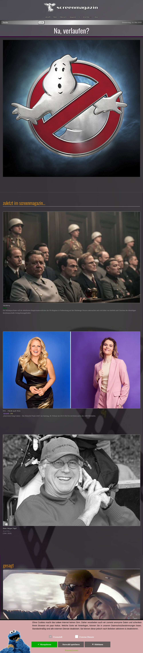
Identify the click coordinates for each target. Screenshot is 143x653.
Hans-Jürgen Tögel (9, 528)
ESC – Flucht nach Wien (11, 411)
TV (11, 413)
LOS (41, 22)
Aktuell (6, 413)
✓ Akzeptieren (44, 644)
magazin (73, 17)
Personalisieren (71, 650)
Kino (5, 308)
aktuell (47, 17)
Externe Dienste (84, 636)
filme (55, 17)
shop (96, 17)
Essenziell (55, 636)
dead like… (87, 17)
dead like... (7, 531)
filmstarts (63, 17)
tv (79, 17)
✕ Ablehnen (97, 644)
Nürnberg (6, 305)
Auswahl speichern (71, 644)
